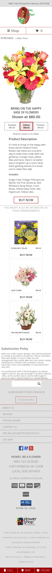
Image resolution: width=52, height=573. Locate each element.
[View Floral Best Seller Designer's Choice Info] (26, 232)
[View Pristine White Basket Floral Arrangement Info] (26, 317)
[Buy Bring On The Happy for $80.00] (26, 200)
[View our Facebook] (21, 449)
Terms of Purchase (34, 557)
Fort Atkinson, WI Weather (20, 547)
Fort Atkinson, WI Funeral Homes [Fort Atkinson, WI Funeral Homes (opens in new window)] (22, 532)
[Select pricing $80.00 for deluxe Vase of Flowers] (26, 126)
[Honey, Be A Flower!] (26, 23)
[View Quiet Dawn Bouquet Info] (26, 275)
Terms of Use (26, 562)
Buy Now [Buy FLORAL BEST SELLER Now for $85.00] (26, 255)
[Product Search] (26, 384)
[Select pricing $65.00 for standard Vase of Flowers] (12, 126)
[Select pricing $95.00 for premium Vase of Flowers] (40, 126)
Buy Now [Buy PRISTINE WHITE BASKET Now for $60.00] (26, 339)
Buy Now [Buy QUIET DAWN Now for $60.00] (26, 297)
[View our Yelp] (31, 449)
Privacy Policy (13, 557)
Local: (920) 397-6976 (26, 471)
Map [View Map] (26, 570)
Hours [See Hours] (43, 570)
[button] (26, 503)
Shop (13, 30)
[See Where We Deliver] (26, 399)
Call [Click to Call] (8, 570)
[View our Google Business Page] (26, 449)
